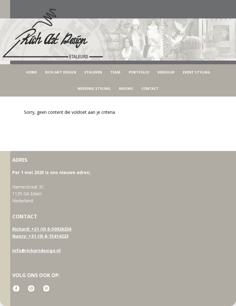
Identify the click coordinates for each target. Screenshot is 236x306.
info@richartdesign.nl (36, 250)
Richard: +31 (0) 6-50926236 (41, 229)
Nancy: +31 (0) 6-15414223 (40, 236)
